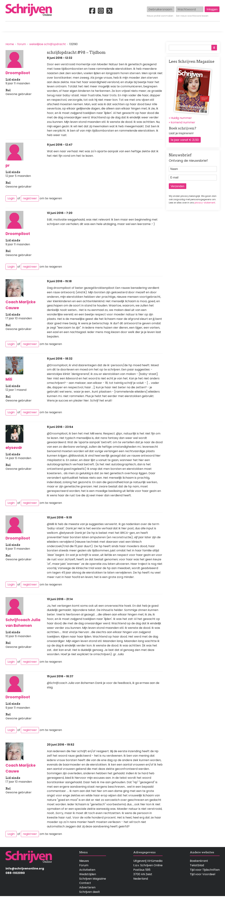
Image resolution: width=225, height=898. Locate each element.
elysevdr (14, 447)
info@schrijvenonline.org (25, 868)
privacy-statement (204, 202)
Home (10, 26)
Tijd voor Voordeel (202, 874)
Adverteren (87, 887)
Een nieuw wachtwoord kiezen (192, 15)
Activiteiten (133, 26)
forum (21, 44)
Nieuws (84, 861)
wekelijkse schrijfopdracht (47, 44)
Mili (9, 379)
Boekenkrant (199, 861)
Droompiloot (18, 72)
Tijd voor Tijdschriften (205, 870)
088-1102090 (15, 873)
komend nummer (183, 122)
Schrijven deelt (89, 892)
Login (11, 198)
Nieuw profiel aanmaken (160, 15)
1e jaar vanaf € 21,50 (185, 140)
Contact (213, 26)
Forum (83, 865)
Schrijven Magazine (92, 879)
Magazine (164, 26)
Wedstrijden (100, 26)
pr (8, 165)
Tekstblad (197, 865)
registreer (30, 198)
